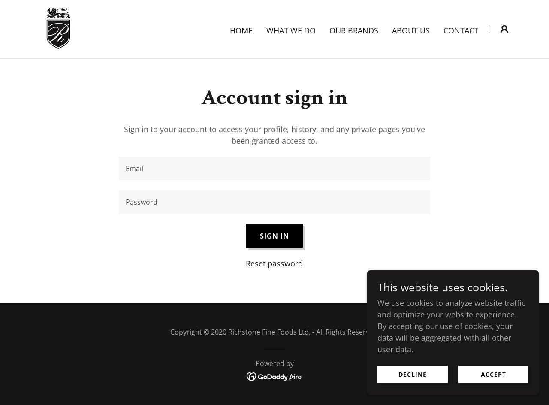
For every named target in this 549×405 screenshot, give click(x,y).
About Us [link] (411, 30)
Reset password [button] (274, 263)
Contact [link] (460, 30)
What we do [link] (291, 30)
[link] (58, 28)
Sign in (274, 236)
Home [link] (241, 30)
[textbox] (274, 168)
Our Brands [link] (353, 30)
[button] (504, 29)
